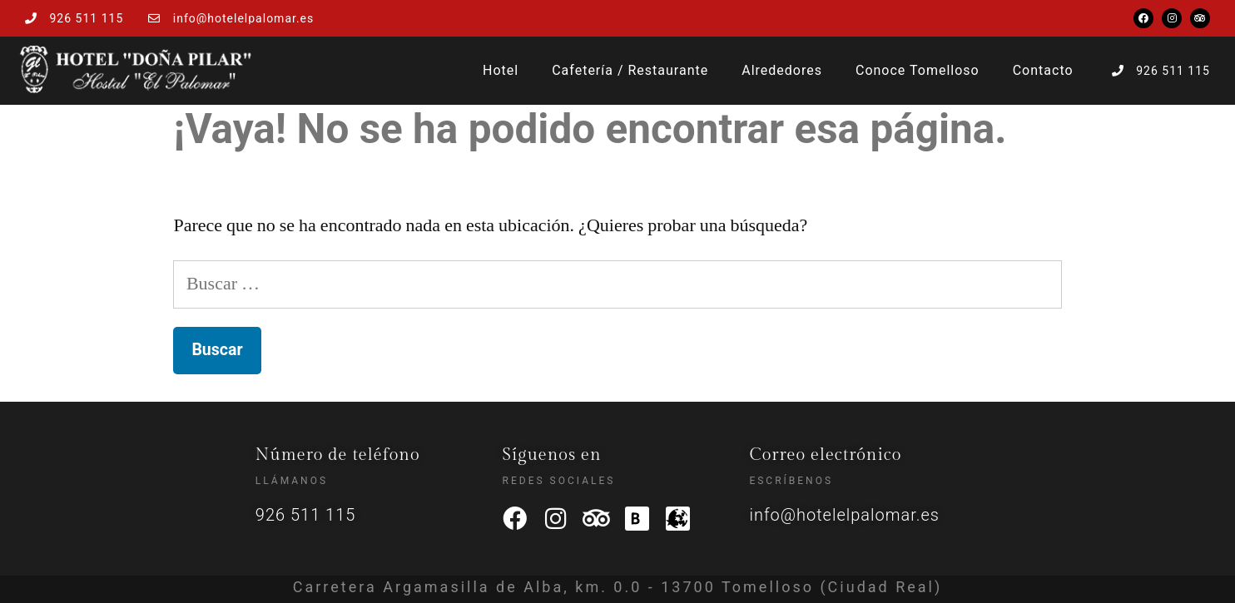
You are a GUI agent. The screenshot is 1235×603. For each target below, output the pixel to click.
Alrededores (781, 70)
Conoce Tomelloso (918, 70)
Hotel (500, 70)
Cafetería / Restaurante (630, 70)
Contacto (1043, 70)
